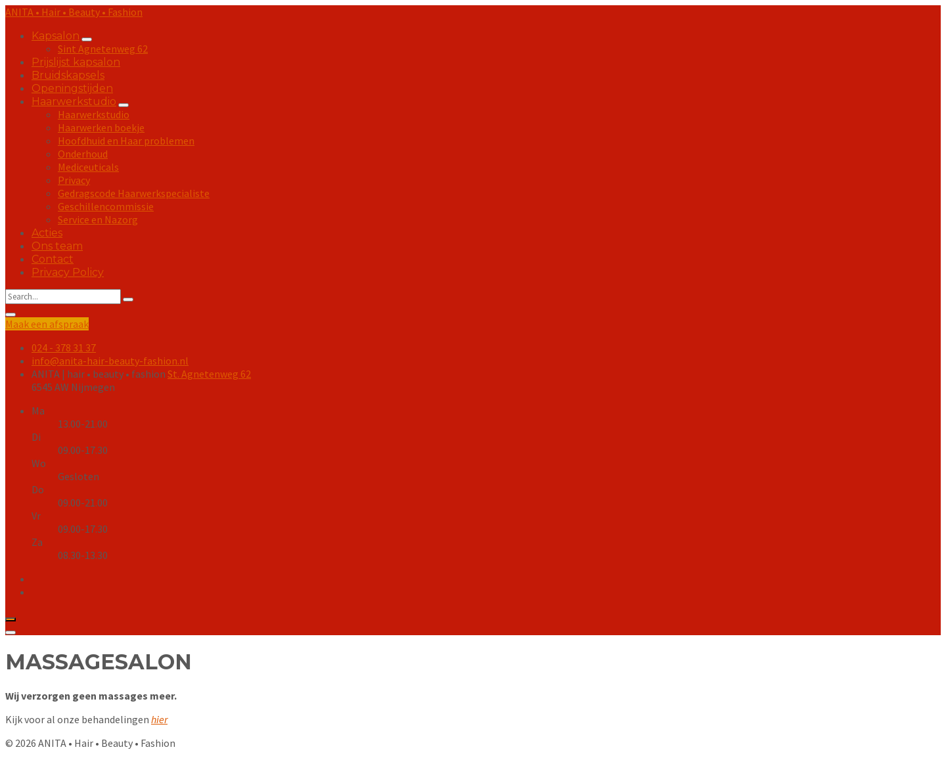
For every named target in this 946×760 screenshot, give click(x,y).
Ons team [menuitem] (57, 246)
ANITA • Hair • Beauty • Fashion (74, 11)
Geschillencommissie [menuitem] (106, 206)
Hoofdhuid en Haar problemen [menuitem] (126, 140)
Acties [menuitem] (47, 233)
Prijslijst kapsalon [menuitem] (76, 62)
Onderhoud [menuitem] (83, 153)
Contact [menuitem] (53, 259)
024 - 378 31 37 (64, 347)
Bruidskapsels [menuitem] (68, 75)
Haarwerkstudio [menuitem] (74, 101)
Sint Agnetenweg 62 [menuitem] (103, 48)
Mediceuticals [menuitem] (88, 166)
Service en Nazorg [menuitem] (98, 219)
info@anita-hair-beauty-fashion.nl (110, 360)
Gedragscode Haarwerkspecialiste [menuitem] (134, 193)
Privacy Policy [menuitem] (68, 272)
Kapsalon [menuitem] (55, 36)
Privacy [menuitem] (74, 180)
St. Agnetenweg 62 (209, 373)
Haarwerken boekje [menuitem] (101, 127)
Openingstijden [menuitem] (72, 88)
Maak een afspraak (47, 323)
